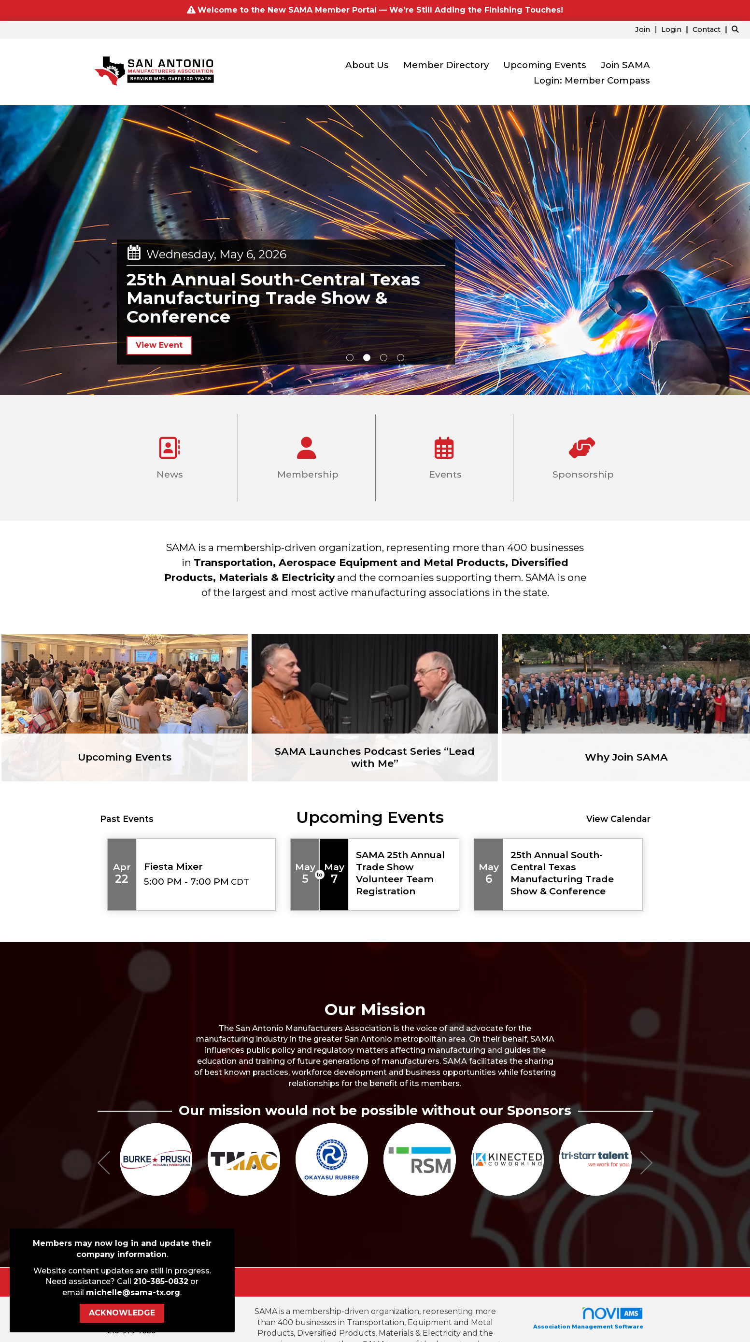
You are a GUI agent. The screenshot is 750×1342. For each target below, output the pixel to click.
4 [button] (400, 357)
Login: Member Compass (592, 80)
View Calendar (618, 819)
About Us (367, 65)
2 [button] (366, 357)
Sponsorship (582, 454)
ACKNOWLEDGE (122, 1312)
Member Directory (446, 65)
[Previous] (104, 1164)
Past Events (127, 819)
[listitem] (647, 29)
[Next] (646, 1164)
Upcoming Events (544, 65)
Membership (307, 454)
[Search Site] (737, 29)
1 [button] (350, 357)
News (168, 454)
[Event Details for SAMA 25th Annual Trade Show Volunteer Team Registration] (404, 873)
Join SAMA (625, 65)
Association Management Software (588, 1318)
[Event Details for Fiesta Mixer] (206, 867)
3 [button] (383, 357)
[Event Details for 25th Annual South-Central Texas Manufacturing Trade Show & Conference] (572, 873)
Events (444, 454)
